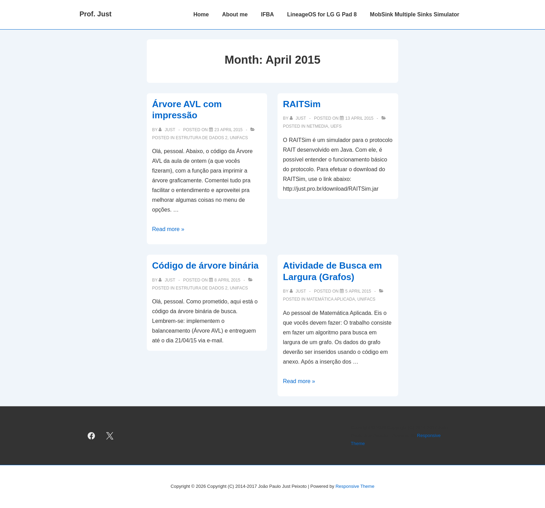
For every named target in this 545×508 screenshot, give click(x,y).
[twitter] (109, 435)
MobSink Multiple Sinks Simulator (414, 14)
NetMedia (317, 126)
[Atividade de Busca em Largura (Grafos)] (358, 291)
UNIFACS (239, 137)
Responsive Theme (355, 486)
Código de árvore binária (205, 265)
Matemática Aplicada (331, 299)
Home (201, 14)
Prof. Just (96, 14)
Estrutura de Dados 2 (201, 137)
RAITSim (301, 104)
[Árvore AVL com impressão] (229, 129)
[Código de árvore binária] (227, 280)
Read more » (168, 229)
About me (235, 14)
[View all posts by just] (167, 129)
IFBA (267, 14)
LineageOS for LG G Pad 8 (322, 14)
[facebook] (91, 435)
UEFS (336, 126)
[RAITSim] (359, 118)
